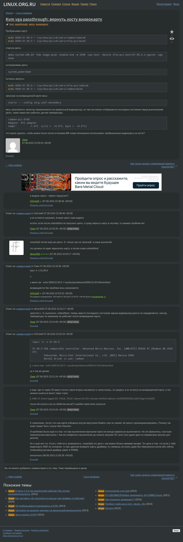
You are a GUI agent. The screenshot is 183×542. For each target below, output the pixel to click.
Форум (75, 4)
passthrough (21, 24)
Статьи (66, 4)
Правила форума (22, 530)
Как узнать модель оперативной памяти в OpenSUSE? (153, 165)
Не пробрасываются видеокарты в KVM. (36, 506)
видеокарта (42, 24)
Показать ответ (37, 205)
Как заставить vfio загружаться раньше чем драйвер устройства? (49, 498)
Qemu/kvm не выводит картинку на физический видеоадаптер (48, 510)
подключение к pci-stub (117, 491)
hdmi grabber (15, 165)
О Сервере (8, 530)
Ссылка (9, 156)
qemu (32, 24)
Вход (176, 4)
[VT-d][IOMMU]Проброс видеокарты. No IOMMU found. (134, 495)
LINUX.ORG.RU (19, 4)
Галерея (56, 4)
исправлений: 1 (98, 297)
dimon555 (35, 254)
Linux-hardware (24, 13)
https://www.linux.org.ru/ (13, 536)
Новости (45, 4)
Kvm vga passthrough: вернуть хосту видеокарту (54, 19)
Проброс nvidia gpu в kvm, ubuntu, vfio (125, 504)
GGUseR (34, 201)
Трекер (84, 4)
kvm (12, 24)
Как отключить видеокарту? (120, 499)
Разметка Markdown (40, 530)
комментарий (23, 213)
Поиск (93, 4)
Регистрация (164, 4)
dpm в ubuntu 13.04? (26, 515)
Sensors (109, 508)
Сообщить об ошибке (12, 533)
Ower (25, 140)
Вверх (176, 531)
